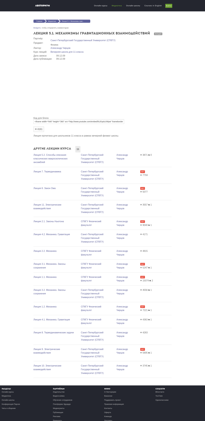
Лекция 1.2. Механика (45, 306)
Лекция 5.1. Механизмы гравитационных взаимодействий (76, 21)
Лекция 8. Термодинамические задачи (53, 332)
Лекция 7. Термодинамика (47, 171)
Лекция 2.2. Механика (45, 251)
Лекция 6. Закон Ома (44, 188)
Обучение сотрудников (62, 400)
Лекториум (42, 5)
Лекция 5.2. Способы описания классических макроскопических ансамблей (50, 158)
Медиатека (117, 6)
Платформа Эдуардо (62, 404)
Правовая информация (114, 404)
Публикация (58, 412)
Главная (39, 21)
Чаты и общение (9, 408)
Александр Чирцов (60, 48)
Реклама (56, 416)
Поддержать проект (112, 400)
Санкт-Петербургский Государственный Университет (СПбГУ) (83, 40)
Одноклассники (161, 400)
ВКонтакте (159, 392)
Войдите (37, 28)
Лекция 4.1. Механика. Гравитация (51, 319)
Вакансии (108, 396)
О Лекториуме (110, 392)
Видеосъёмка (58, 396)
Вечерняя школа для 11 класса (67, 52)
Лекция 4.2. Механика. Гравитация (51, 234)
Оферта (107, 412)
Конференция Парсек (11, 404)
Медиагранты (58, 408)
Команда (108, 416)
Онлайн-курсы (100, 6)
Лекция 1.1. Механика (45, 277)
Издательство (59, 392)
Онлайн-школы (133, 6)
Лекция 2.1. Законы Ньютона (48, 221)
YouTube (159, 396)
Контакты (108, 408)
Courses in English (153, 6)
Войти (169, 6)
